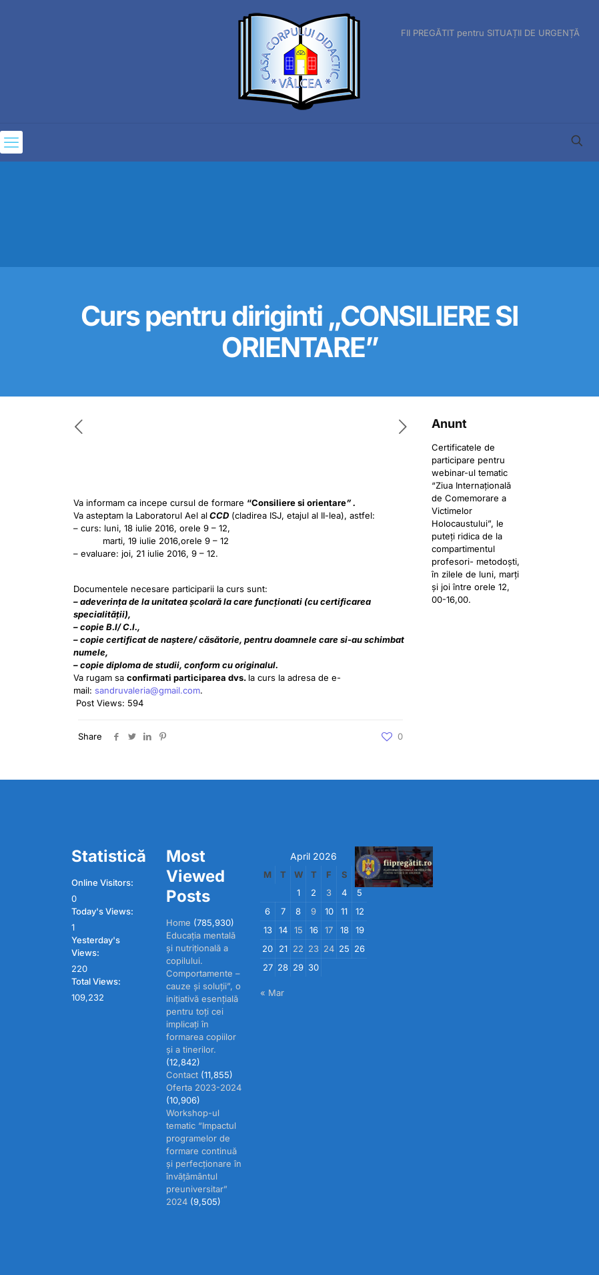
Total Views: (97, 981)
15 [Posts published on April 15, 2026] (298, 930)
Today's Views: (103, 911)
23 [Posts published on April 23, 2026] (313, 948)
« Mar (272, 992)
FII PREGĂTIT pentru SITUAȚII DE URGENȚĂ (490, 33)
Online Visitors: (103, 882)
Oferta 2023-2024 (203, 1087)
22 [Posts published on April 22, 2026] (298, 948)
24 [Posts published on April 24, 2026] (329, 948)
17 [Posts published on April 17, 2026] (329, 930)
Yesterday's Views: (95, 946)
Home (178, 922)
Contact (182, 1074)
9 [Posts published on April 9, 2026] (313, 911)
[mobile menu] (11, 142)
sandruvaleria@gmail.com (147, 690)
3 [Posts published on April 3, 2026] (329, 892)
